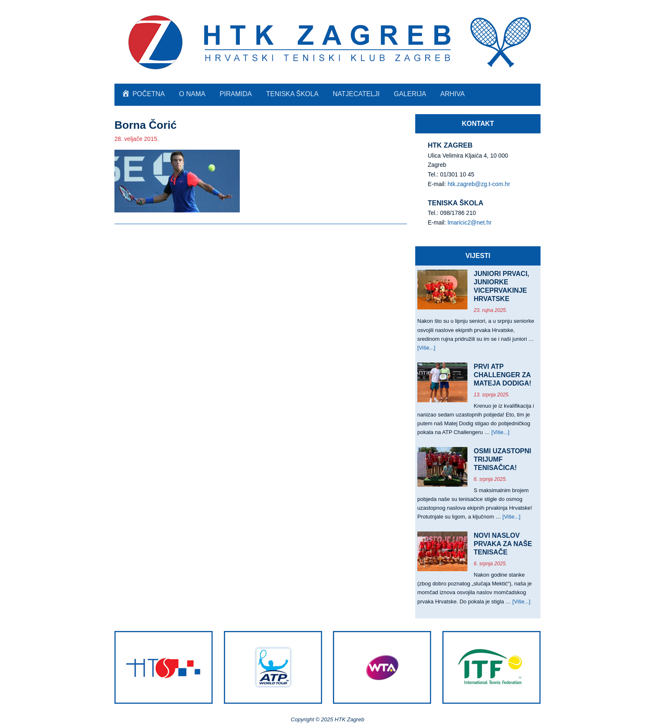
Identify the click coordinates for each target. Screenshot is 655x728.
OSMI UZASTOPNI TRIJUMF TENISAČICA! (502, 459)
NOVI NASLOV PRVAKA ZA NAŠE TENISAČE (503, 544)
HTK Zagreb (327, 42)
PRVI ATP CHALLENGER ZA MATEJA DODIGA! (502, 375)
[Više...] (426, 348)
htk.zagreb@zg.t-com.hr (478, 184)
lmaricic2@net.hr (469, 222)
